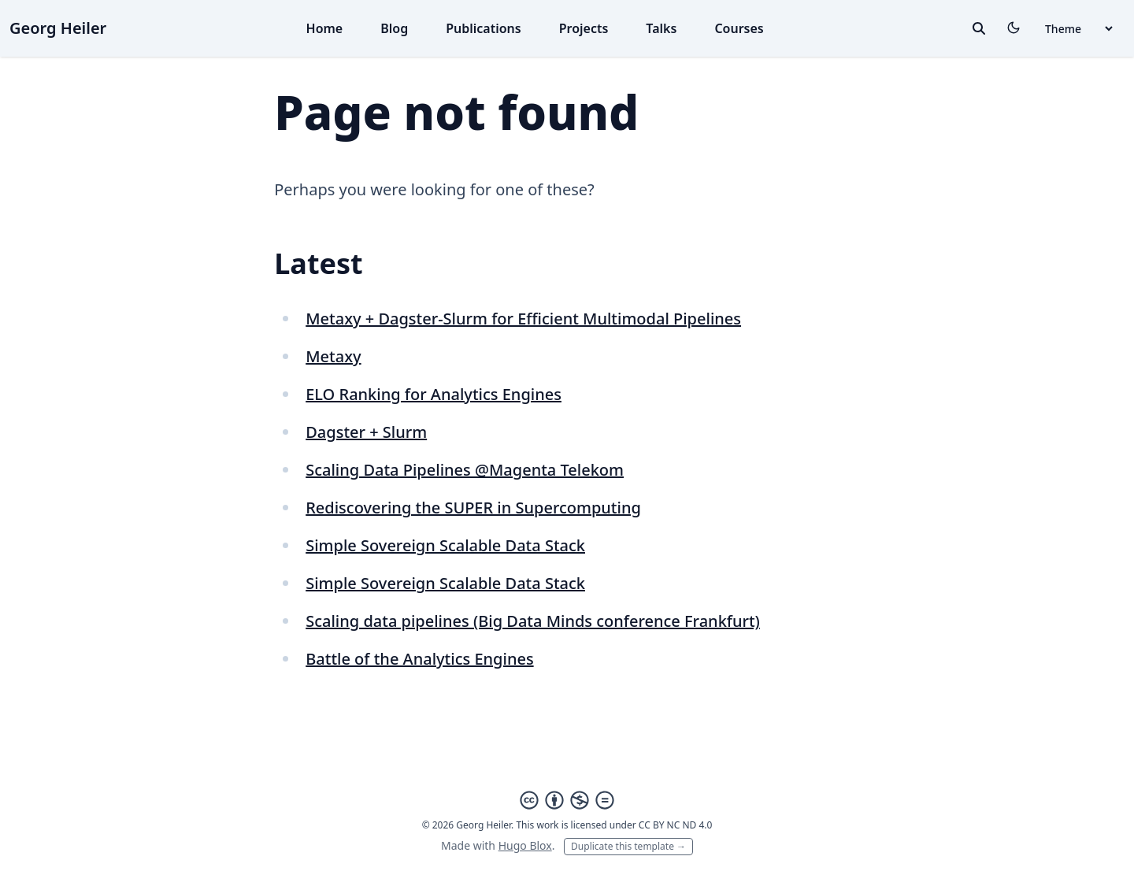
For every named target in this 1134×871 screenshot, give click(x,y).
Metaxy (333, 356)
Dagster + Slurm (366, 432)
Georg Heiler (57, 28)
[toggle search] (979, 28)
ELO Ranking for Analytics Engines (433, 394)
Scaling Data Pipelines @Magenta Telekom (465, 469)
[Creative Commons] (567, 800)
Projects (584, 28)
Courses (738, 28)
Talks (661, 28)
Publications (483, 28)
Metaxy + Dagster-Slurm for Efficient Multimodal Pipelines (523, 318)
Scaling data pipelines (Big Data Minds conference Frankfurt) (533, 621)
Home (324, 28)
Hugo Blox (525, 845)
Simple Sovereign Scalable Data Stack (445, 545)
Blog (394, 28)
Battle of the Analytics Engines (419, 658)
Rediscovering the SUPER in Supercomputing (473, 507)
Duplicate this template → (628, 846)
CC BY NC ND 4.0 (676, 825)
